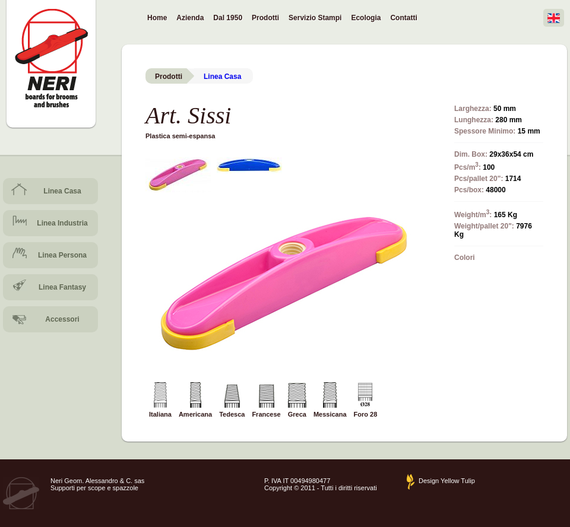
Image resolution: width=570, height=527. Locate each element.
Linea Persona (62, 255)
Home (157, 18)
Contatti (403, 18)
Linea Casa (62, 191)
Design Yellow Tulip (447, 480)
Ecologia (366, 18)
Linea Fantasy (62, 287)
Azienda (190, 18)
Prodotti (265, 18)
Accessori (62, 319)
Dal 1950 (227, 18)
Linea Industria (62, 223)
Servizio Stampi (315, 18)
